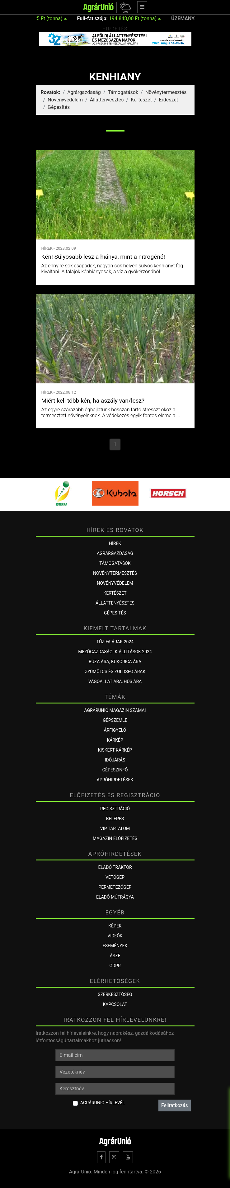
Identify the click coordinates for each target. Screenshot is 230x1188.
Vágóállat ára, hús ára (115, 681)
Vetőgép (115, 877)
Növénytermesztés (166, 92)
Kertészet (141, 100)
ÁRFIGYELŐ (115, 730)
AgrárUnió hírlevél (102, 1102)
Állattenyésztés (107, 100)
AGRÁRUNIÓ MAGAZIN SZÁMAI (115, 710)
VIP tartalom (115, 828)
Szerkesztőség (115, 994)
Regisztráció (115, 808)
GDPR (114, 965)
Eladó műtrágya (115, 897)
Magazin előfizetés (115, 838)
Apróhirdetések (115, 779)
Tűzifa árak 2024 (115, 641)
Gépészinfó (115, 769)
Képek (114, 925)
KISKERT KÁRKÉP (115, 750)
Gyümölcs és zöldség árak (115, 671)
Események (115, 945)
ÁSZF (115, 955)
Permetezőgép (114, 887)
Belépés (115, 818)
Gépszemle (115, 720)
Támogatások (123, 92)
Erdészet (168, 100)
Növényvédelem (65, 100)
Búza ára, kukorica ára (115, 661)
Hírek (115, 543)
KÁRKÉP (115, 740)
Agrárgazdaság (84, 92)
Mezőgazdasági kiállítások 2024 (115, 651)
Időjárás (115, 759)
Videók (114, 935)
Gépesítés (59, 107)
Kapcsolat (115, 1004)
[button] (124, 7)
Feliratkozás (174, 1105)
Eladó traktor (115, 867)
